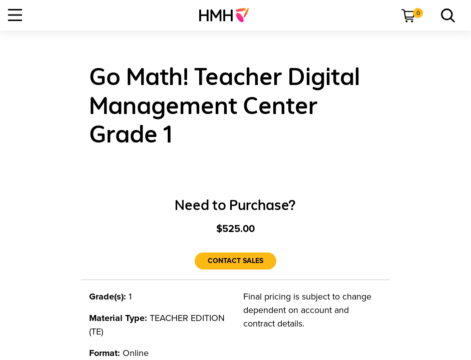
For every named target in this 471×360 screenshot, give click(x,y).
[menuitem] (228, 15)
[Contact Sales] (235, 261)
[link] (228, 15)
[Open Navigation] (15, 15)
